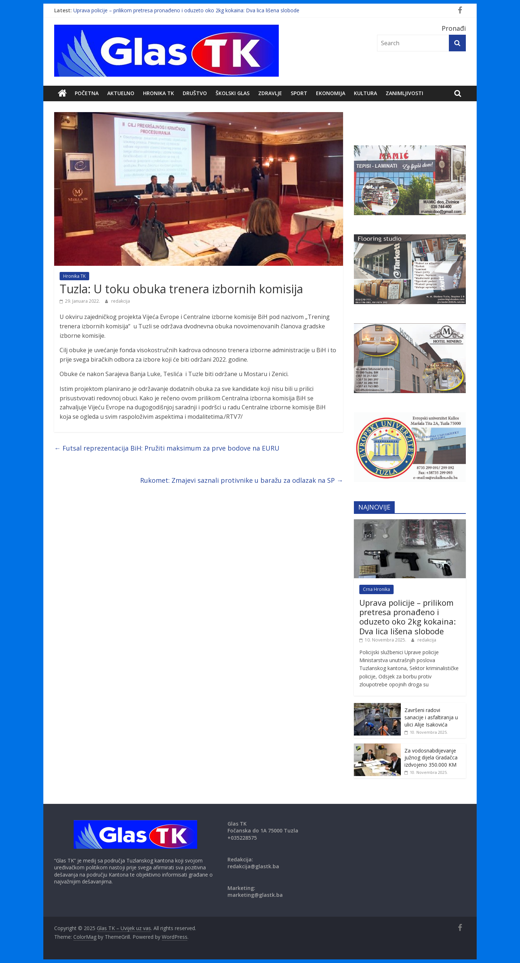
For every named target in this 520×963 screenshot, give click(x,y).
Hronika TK (158, 93)
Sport (299, 93)
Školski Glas (233, 93)
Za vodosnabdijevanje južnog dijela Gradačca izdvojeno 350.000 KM (431, 757)
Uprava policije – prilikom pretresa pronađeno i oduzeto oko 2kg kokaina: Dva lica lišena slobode (186, 10)
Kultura (365, 93)
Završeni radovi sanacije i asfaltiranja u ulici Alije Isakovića (431, 717)
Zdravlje (270, 93)
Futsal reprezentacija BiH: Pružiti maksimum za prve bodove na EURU (167, 448)
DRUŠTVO (195, 93)
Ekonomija (330, 93)
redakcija (120, 301)
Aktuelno (120, 93)
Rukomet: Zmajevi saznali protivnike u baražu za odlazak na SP (241, 480)
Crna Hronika (376, 589)
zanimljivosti (404, 93)
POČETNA (87, 93)
